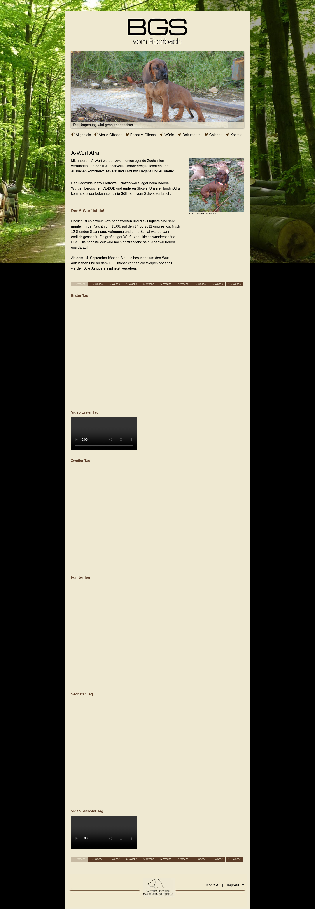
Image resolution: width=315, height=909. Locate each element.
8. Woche (200, 284)
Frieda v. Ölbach (141, 134)
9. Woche (217, 284)
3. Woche (114, 284)
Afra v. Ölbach (108, 134)
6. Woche (165, 284)
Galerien (213, 134)
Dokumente (189, 134)
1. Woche (80, 284)
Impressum (235, 885)
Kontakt (234, 134)
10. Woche (234, 284)
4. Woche (131, 284)
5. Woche (148, 284)
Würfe (167, 134)
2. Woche (97, 284)
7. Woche (182, 284)
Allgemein (81, 134)
